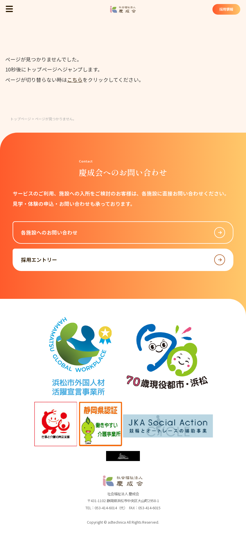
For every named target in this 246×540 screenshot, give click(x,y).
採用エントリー (123, 259)
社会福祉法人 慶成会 (123, 9)
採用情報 (226, 9)
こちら (75, 79)
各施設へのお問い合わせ (123, 232)
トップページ (20, 118)
